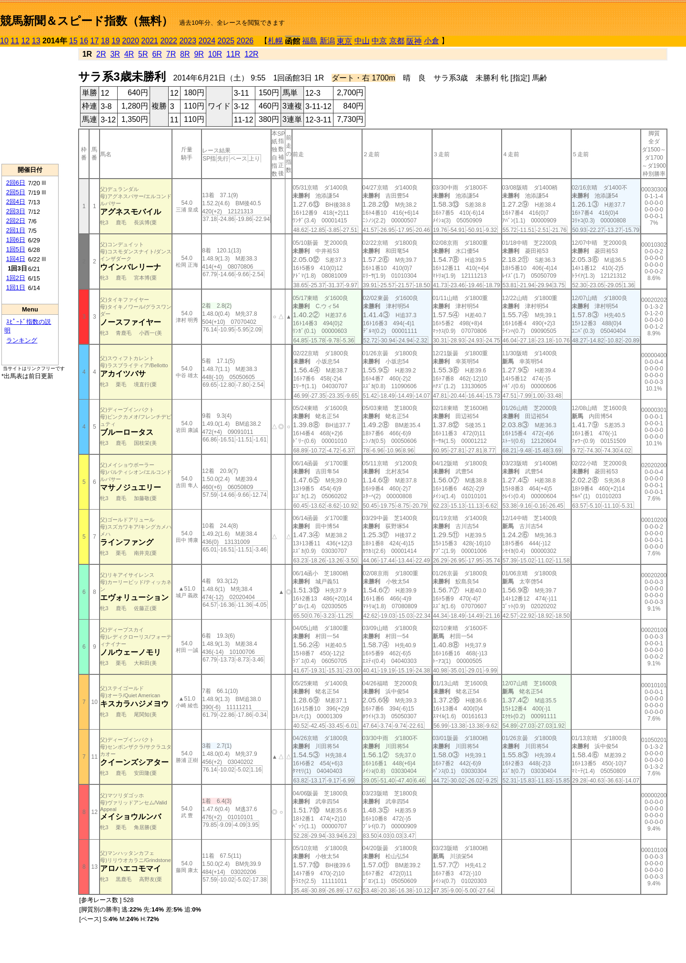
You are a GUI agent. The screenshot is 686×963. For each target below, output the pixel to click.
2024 (206, 41)
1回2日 (15, 277)
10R (215, 54)
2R (101, 54)
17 (95, 41)
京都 (396, 41)
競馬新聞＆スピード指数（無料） (86, 20)
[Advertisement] (30, 105)
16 (84, 41)
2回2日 (15, 220)
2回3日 (15, 211)
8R (185, 54)
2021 (149, 41)
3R (115, 54)
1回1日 (15, 287)
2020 (130, 41)
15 (73, 41)
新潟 (327, 41)
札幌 (275, 41)
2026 (245, 41)
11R (233, 54)
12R (251, 54)
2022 (168, 41)
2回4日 (15, 201)
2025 (226, 41)
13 (36, 41)
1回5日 (15, 249)
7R (171, 54)
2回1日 (15, 230)
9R (198, 54)
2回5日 (15, 192)
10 (4, 41)
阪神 (414, 41)
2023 (187, 41)
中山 (362, 41)
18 (105, 41)
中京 (379, 41)
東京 (344, 41)
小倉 (431, 41)
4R (129, 54)
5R (143, 54)
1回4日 (15, 258)
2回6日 (15, 182)
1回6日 (15, 239)
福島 (309, 41)
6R (156, 54)
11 (14, 41)
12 (25, 41)
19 (115, 41)
